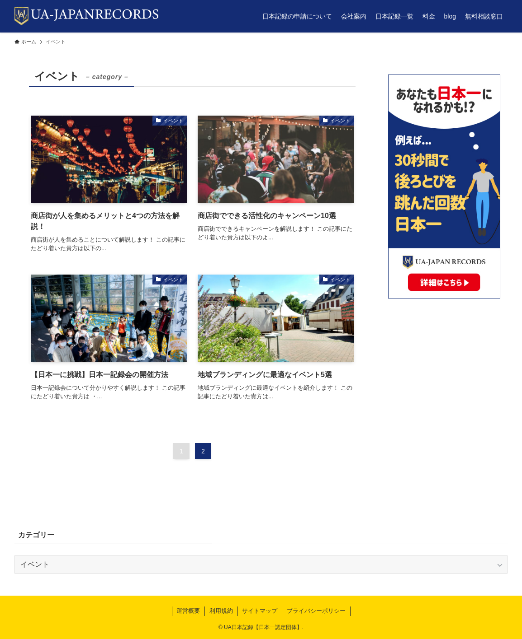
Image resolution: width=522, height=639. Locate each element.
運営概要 (188, 610)
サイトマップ (259, 610)
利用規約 (221, 610)
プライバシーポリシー (316, 610)
